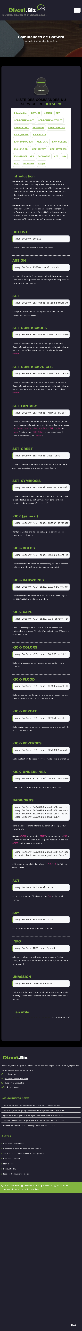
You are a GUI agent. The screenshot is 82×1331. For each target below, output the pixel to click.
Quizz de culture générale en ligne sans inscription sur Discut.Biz (33, 1116)
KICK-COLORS (59, 142)
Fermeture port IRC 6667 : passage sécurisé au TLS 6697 (29, 1126)
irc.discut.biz (10, 1074)
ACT (56, 156)
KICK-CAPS (42, 142)
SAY (64, 156)
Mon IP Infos (9, 1164)
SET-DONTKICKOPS (24, 120)
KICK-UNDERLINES (24, 156)
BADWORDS (44, 156)
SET (58, 113)
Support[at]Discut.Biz (14, 1083)
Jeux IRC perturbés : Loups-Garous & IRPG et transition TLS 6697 (33, 1121)
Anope (41, 163)
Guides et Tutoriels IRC (13, 1144)
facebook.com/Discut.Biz (16, 1079)
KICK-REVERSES (57, 149)
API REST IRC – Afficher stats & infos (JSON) (23, 1154)
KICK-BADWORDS (23, 142)
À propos (46, 1186)
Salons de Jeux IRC (12, 1159)
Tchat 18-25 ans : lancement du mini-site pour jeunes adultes (31, 1106)
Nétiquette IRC (9, 1169)
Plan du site (61, 1186)
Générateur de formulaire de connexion (22, 1149)
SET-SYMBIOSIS (56, 127)
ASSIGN (48, 113)
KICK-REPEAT (39, 149)
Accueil (28, 41)
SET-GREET (38, 127)
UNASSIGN (28, 163)
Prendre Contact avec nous (16, 1174)
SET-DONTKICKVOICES (50, 120)
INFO (16, 163)
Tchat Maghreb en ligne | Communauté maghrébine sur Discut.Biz (33, 1111)
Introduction (20, 113)
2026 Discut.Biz (10, 1186)
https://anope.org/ (61, 1017)
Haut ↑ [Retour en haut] (74, 1325)
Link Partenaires (11, 1087)
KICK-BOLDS (39, 134)
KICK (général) (21, 134)
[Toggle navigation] (77, 10)
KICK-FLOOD (21, 149)
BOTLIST (35, 113)
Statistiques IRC (30, 1186)
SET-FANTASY (21, 127)
